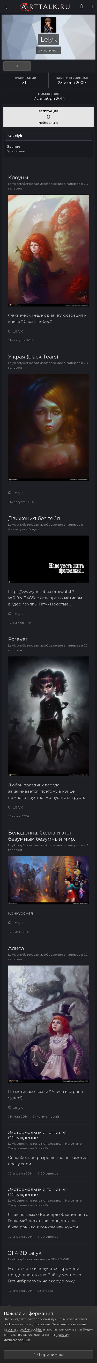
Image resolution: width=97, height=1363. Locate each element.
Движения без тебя (34, 518)
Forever (18, 639)
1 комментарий (46, 1116)
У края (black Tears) (33, 357)
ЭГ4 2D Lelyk (25, 1253)
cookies (9, 1324)
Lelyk (12, 184)
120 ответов (48, 1173)
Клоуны (18, 177)
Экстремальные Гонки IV (28, 1148)
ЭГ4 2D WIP (60, 1259)
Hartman (72, 1143)
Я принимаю (48, 1354)
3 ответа (45, 1291)
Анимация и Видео (23, 529)
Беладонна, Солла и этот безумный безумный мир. (41, 836)
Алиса (16, 948)
